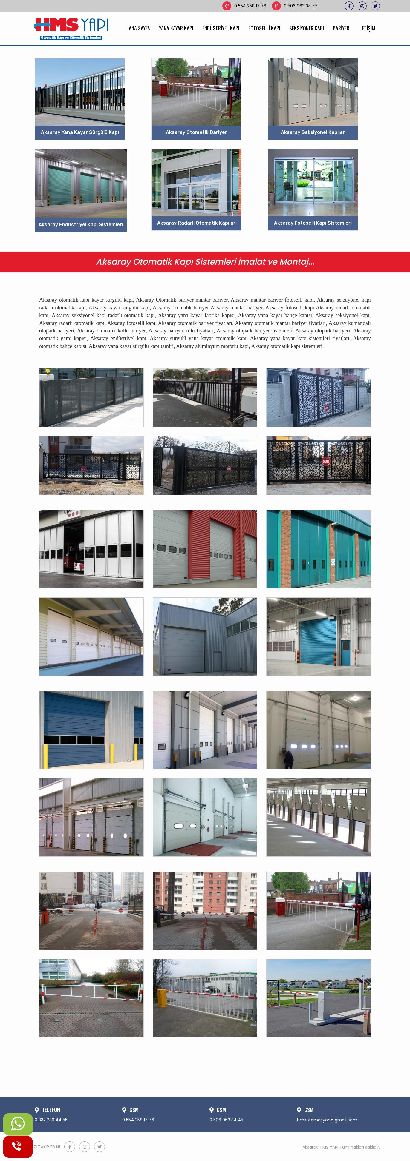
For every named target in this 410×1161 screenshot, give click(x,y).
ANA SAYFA (139, 28)
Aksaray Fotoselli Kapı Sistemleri (313, 223)
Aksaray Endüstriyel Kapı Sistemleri (81, 224)
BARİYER (341, 28)
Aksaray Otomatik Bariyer (196, 132)
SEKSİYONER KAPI (306, 28)
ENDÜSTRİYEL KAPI (220, 28)
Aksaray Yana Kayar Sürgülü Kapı (80, 132)
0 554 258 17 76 (244, 6)
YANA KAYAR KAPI (176, 28)
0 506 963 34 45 (295, 6)
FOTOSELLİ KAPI (264, 28)
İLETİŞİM (366, 28)
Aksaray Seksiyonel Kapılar (313, 132)
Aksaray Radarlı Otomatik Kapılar (196, 223)
